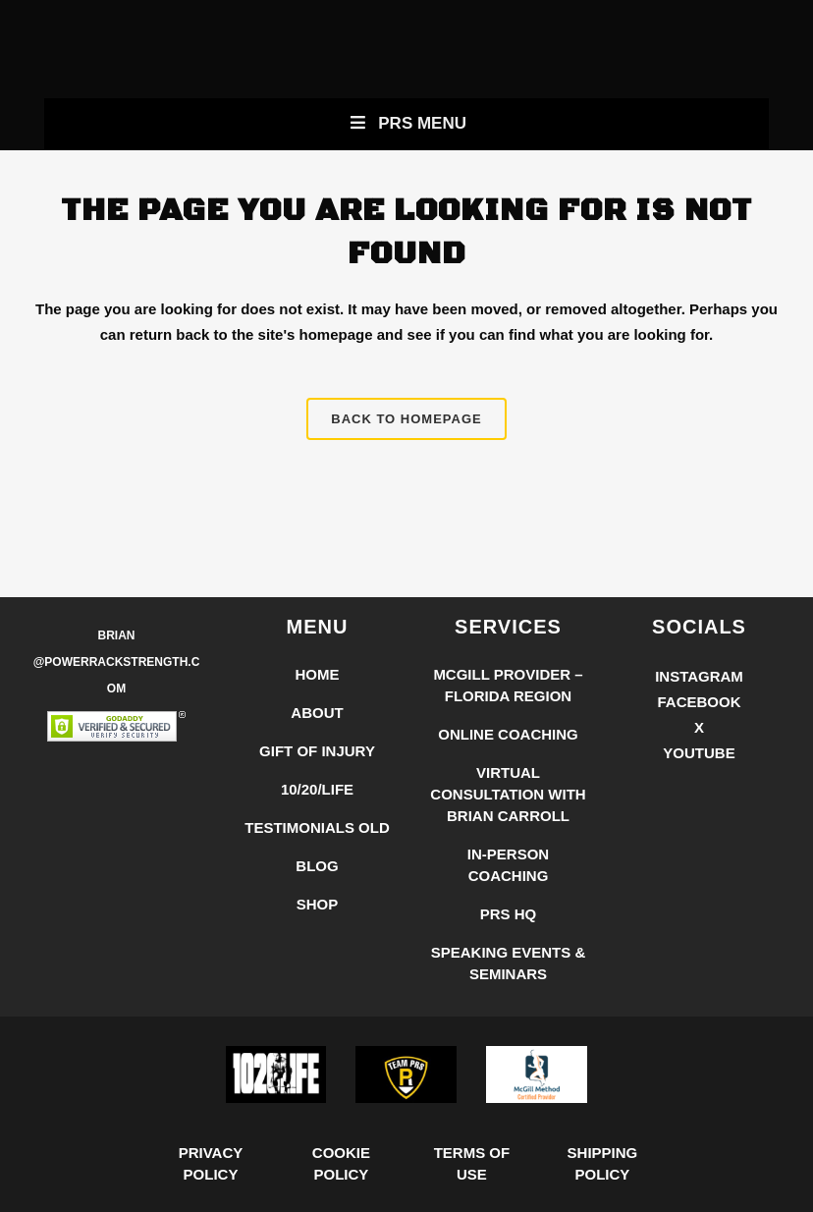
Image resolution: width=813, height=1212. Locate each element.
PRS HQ (508, 914)
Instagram (699, 676)
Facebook (698, 701)
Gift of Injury (317, 751)
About (317, 712)
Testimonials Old (317, 827)
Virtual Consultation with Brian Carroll (507, 794)
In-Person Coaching (508, 865)
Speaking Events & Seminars (508, 963)
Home (318, 674)
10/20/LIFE (317, 789)
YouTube (698, 752)
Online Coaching (508, 734)
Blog (317, 865)
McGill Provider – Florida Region (507, 685)
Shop (318, 904)
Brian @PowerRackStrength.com (116, 662)
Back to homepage (406, 419)
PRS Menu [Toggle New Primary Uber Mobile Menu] (406, 123)
